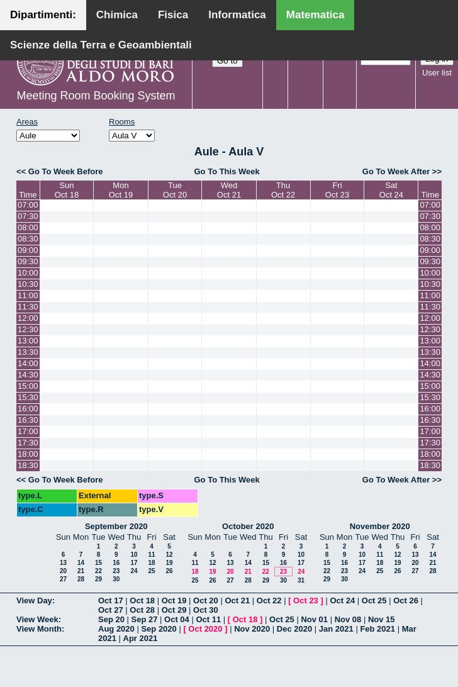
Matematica (315, 15)
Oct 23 (305, 600)
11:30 (28, 306)
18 (151, 562)
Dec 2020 (294, 629)
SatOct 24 (391, 190)
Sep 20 (111, 619)
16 (116, 562)
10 (133, 554)
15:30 (28, 397)
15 (98, 562)
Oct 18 (142, 600)
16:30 (28, 420)
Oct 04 (176, 619)
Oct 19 (174, 600)
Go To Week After (396, 171)
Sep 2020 (158, 629)
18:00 (28, 454)
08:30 (28, 238)
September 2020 (116, 526)
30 (116, 579)
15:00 (28, 386)
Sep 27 (144, 619)
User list (437, 72)
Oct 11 (208, 619)
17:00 (28, 431)
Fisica (173, 15)
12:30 (28, 329)
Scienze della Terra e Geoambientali (101, 45)
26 (168, 570)
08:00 (28, 227)
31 (301, 580)
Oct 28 (142, 610)
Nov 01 (314, 619)
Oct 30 (205, 610)
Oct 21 (237, 600)
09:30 (28, 261)
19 (168, 562)
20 (63, 570)
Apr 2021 (140, 638)
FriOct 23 (337, 190)
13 (63, 562)
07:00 (28, 204)
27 (63, 579)
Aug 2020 (116, 629)
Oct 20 (205, 600)
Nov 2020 (252, 629)
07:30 (28, 216)
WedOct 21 (229, 190)
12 (168, 554)
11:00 (28, 295)
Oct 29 (174, 610)
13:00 (28, 340)
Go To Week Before (65, 171)
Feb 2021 (377, 629)
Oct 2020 (205, 629)
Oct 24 (342, 600)
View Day (34, 600)
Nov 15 (381, 619)
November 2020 (380, 526)
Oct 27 (110, 610)
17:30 (28, 442)
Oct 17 (110, 600)
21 (80, 570)
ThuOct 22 (283, 190)
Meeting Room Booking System (95, 95)
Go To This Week (226, 171)
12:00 (28, 318)
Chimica (117, 15)
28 (80, 579)
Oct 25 (374, 600)
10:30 (28, 284)
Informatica (237, 15)
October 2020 (248, 526)
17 (133, 562)
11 (151, 554)
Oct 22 (269, 600)
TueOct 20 (175, 190)
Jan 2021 (336, 629)
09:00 (28, 250)
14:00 (28, 363)
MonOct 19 (121, 190)
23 (116, 570)
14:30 (28, 374)
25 (151, 570)
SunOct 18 (67, 190)
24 (133, 570)
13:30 (28, 352)
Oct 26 (405, 600)
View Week (37, 619)
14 (80, 562)
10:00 (28, 272)
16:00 (28, 408)
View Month (39, 629)
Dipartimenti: (43, 15)
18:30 (28, 465)
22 (98, 570)
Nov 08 (348, 619)
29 (98, 579)
